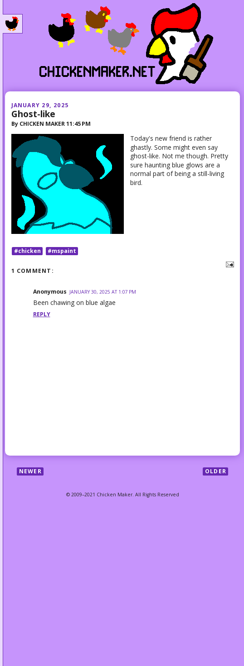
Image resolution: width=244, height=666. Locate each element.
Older (215, 471)
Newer (30, 471)
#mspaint (62, 251)
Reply (41, 314)
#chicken (27, 251)
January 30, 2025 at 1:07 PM (102, 292)
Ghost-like (33, 114)
